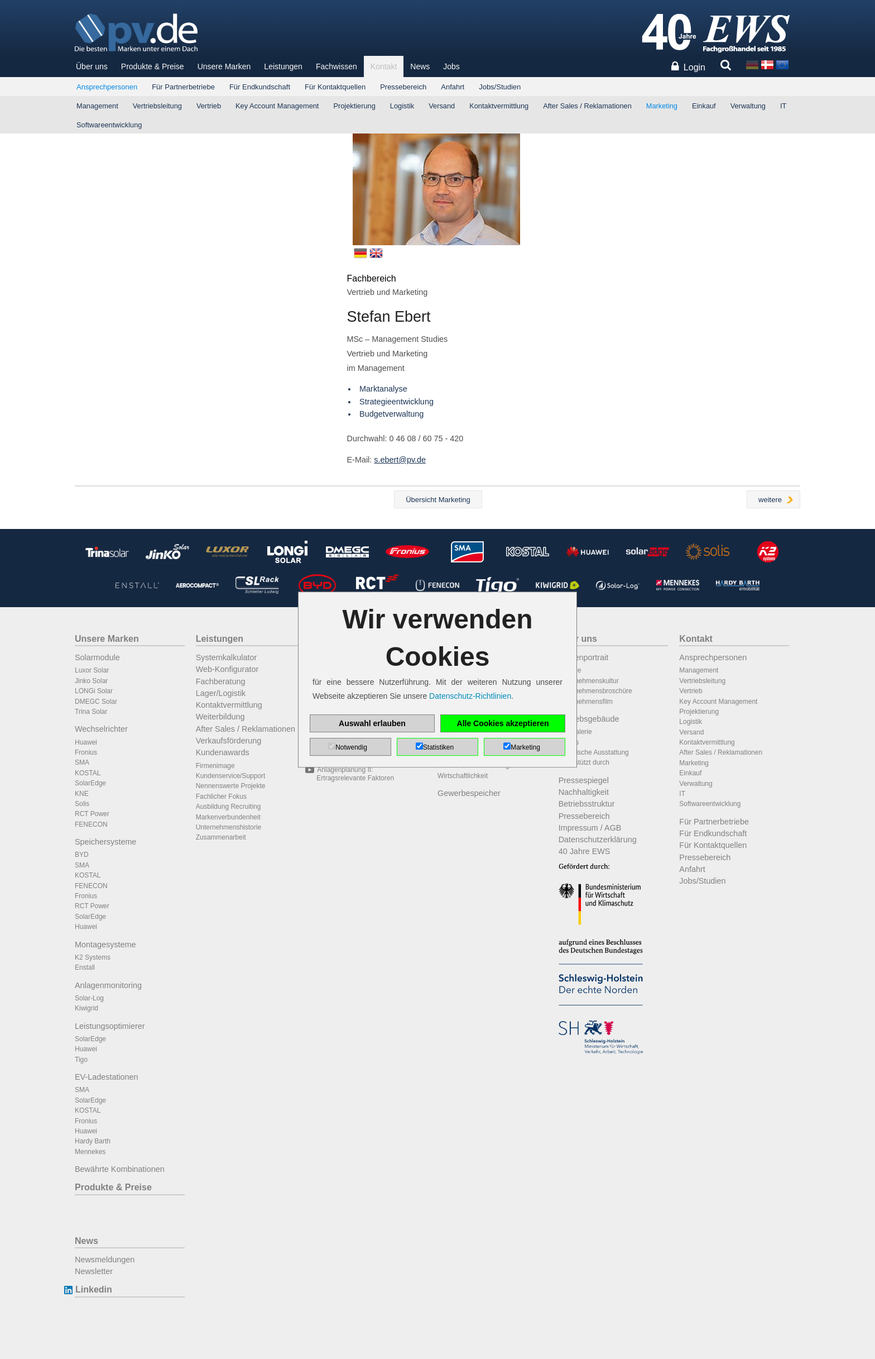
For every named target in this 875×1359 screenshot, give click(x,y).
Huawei (86, 742)
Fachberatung (221, 681)
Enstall (85, 967)
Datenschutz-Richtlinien (470, 696)
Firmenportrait (584, 657)
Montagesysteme (105, 944)
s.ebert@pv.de (400, 459)
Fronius (86, 752)
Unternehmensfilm (586, 701)
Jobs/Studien (500, 87)
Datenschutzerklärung (598, 839)
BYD (82, 855)
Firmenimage (215, 766)
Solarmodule (97, 657)
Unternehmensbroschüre (595, 691)
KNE (82, 794)
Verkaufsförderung (229, 740)
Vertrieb (208, 106)
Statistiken (438, 747)
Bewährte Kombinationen (120, 1169)
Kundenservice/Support (231, 776)
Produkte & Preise (152, 66)
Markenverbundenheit (228, 817)
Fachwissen (336, 66)
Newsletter (94, 1271)
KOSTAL (87, 773)
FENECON (91, 824)
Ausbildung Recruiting (228, 806)
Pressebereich (403, 87)
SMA (82, 762)
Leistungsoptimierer (110, 1026)
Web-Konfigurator (227, 669)
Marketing (661, 106)
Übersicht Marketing (438, 499)
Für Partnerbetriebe (183, 87)
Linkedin (93, 1289)
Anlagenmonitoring (108, 985)
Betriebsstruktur (587, 803)
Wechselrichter (101, 728)
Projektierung (354, 106)
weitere (770, 499)
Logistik (402, 106)
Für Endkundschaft (259, 87)
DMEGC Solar (96, 701)
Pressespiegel (584, 780)
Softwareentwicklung (109, 125)
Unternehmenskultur (589, 681)
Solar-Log (89, 998)
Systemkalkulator (226, 657)
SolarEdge (90, 783)
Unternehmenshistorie (228, 827)
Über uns (92, 66)
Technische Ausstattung (594, 752)
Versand (442, 106)
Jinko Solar (91, 681)
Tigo (81, 1060)
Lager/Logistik (221, 693)
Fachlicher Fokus (221, 796)
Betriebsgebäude (589, 718)
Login (694, 67)
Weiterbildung (220, 716)
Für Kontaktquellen (335, 87)
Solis (82, 804)
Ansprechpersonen (106, 87)
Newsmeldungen (104, 1259)
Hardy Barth (92, 1141)
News (420, 66)
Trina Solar (91, 712)
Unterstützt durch (584, 762)
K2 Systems (92, 957)
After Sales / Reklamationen (587, 106)
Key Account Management (277, 106)
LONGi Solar (94, 691)
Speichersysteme (105, 841)
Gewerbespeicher (469, 793)
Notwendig (351, 747)
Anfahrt (452, 87)
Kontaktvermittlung (498, 106)
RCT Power (92, 814)
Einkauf (704, 106)
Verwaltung (748, 106)
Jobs (451, 66)
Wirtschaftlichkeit (463, 776)
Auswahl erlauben (372, 723)
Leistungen (283, 66)
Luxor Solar (92, 670)
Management (97, 106)
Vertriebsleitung (157, 106)
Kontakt (384, 66)
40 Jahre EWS (584, 851)
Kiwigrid (86, 1008)
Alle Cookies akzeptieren (503, 723)
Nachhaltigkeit (584, 792)
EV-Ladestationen (106, 1076)
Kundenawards (222, 752)
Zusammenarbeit (221, 837)
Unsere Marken (224, 66)
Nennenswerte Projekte (231, 786)
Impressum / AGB (590, 827)
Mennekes (90, 1152)
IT (783, 106)
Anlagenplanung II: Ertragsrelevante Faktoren (355, 773)
